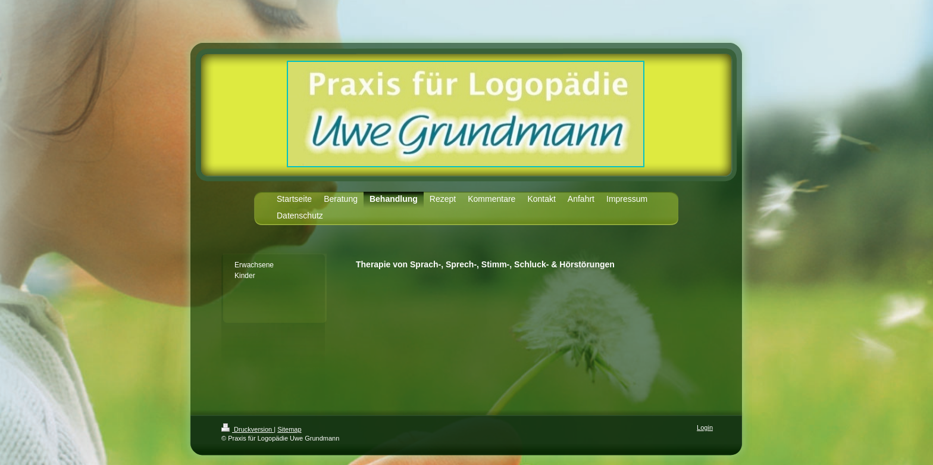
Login (705, 427)
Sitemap (289, 429)
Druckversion (247, 429)
